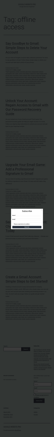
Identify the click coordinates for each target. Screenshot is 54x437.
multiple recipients (19, 79)
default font (33, 73)
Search (5, 346)
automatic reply (24, 71)
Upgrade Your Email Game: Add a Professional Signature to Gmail (26, 169)
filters (29, 75)
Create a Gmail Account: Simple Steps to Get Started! (42, 368)
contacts (41, 71)
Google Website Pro (27, 4)
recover (20, 81)
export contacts (23, 75)
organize (41, 79)
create (16, 73)
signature (43, 81)
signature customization (12, 83)
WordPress (18, 430)
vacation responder (30, 85)
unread (23, 85)
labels (25, 77)
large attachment (41, 77)
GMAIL (15, 70)
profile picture (14, 81)
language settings (32, 77)
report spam (25, 81)
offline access (34, 79)
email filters (16, 75)
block (29, 71)
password (8, 81)
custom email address (24, 73)
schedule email (33, 81)
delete (38, 73)
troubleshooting (31, 83)
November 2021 (8, 417)
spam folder (21, 83)
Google (19, 70)
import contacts (10, 77)
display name (43, 73)
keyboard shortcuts (19, 77)
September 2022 (8, 414)
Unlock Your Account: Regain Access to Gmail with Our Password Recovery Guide (42, 355)
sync (26, 83)
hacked (43, 75)
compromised (34, 71)
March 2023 (7, 412)
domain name (9, 75)
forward (33, 75)
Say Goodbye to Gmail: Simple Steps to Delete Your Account (26, 47)
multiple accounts (10, 79)
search (38, 81)
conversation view (10, 73)
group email (38, 75)
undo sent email (17, 85)
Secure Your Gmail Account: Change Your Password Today (26, 226)
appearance (12, 71)
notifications (28, 79)
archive (17, 71)
